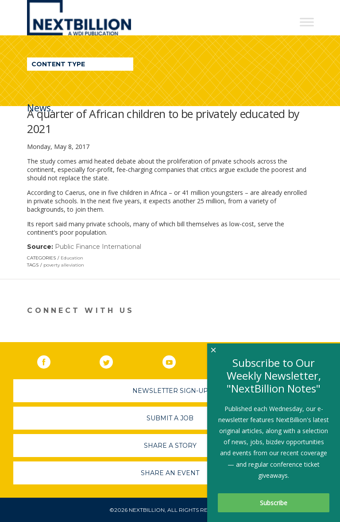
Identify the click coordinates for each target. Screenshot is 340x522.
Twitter (112, 360)
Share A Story (170, 446)
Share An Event (170, 473)
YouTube (175, 360)
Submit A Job (170, 418)
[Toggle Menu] (307, 22)
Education (72, 258)
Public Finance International (98, 247)
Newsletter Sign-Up (170, 391)
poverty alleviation (63, 265)
